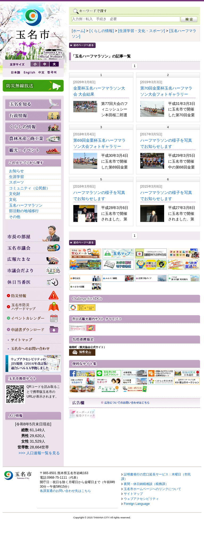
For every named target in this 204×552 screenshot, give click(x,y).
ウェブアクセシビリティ (141, 499)
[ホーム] (78, 31)
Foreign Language (137, 504)
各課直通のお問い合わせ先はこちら (65, 491)
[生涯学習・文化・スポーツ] (141, 31)
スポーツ (16, 182)
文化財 (14, 194)
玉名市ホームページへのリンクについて (152, 489)
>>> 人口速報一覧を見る (39, 453)
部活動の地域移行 (24, 211)
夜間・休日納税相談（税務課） (146, 484)
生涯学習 (16, 177)
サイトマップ (133, 494)
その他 (14, 217)
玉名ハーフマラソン (25, 205)
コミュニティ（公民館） (29, 188)
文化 (12, 199)
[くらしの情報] (101, 31)
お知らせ (16, 171)
